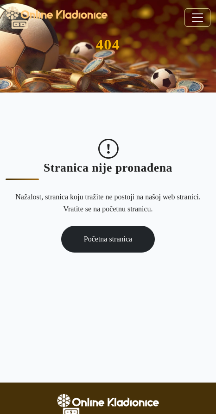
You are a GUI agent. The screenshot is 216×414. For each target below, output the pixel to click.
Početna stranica (108, 239)
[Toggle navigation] (197, 17)
